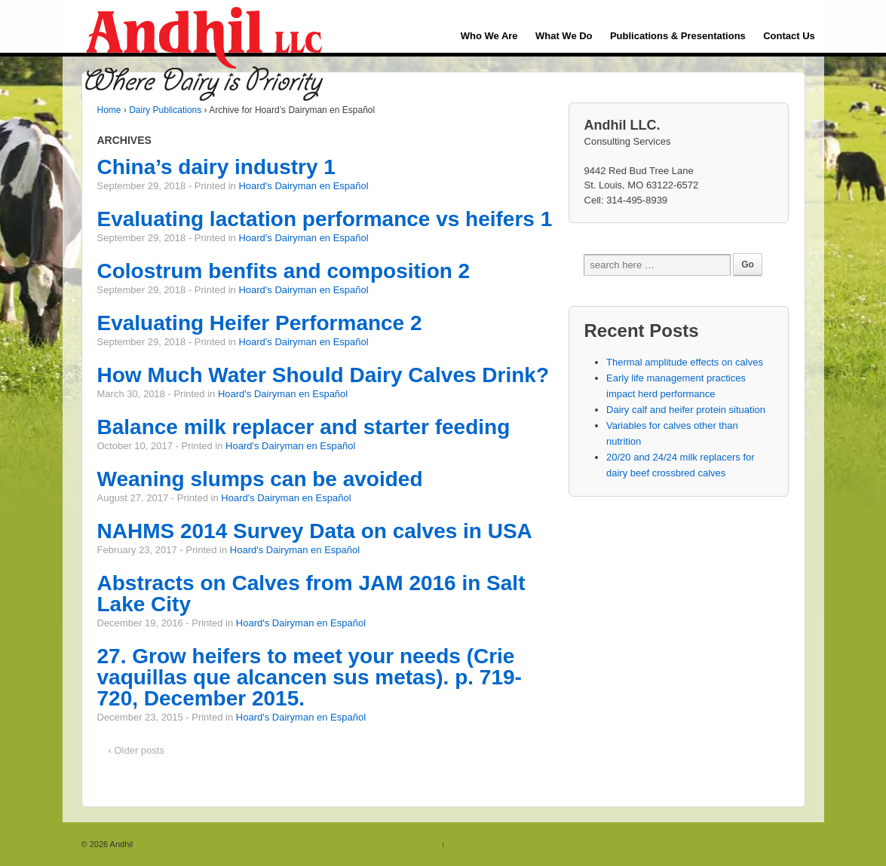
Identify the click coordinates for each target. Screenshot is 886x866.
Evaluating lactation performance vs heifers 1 (325, 219)
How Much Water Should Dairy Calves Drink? (323, 375)
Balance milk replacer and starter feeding (303, 427)
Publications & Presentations (678, 35)
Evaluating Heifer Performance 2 (259, 323)
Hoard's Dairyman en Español (303, 185)
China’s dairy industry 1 (216, 167)
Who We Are (489, 35)
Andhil (120, 844)
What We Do (564, 35)
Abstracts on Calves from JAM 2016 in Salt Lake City (311, 593)
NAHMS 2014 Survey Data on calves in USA (314, 531)
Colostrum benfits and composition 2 (284, 271)
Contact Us (789, 35)
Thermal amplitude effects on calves (684, 362)
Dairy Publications (165, 110)
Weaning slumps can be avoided (260, 479)
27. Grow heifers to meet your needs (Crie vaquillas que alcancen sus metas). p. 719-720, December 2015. (309, 677)
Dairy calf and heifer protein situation (685, 409)
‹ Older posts (136, 750)
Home (109, 110)
